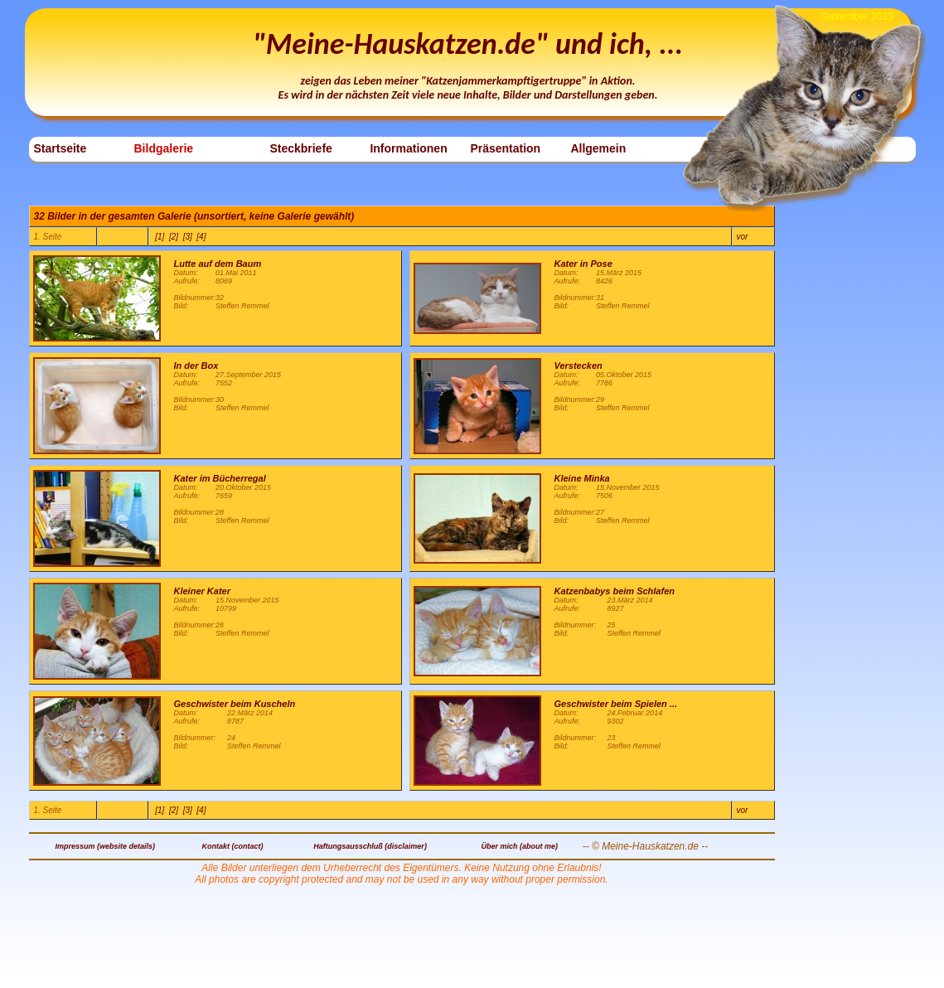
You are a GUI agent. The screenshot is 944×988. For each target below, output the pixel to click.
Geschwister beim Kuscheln (235, 704)
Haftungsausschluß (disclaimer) (370, 846)
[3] (187, 236)
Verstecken (578, 365)
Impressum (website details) (105, 846)
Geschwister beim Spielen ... (616, 704)
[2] (173, 236)
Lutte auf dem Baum (218, 264)
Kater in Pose (583, 264)
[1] (159, 236)
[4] (201, 236)
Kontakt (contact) (233, 846)
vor (742, 236)
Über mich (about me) (520, 846)
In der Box (196, 365)
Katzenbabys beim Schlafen (614, 591)
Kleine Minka (582, 478)
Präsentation (505, 148)
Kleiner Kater (202, 591)
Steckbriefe (300, 148)
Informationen (408, 148)
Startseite (60, 148)
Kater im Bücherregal (220, 478)
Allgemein (598, 148)
